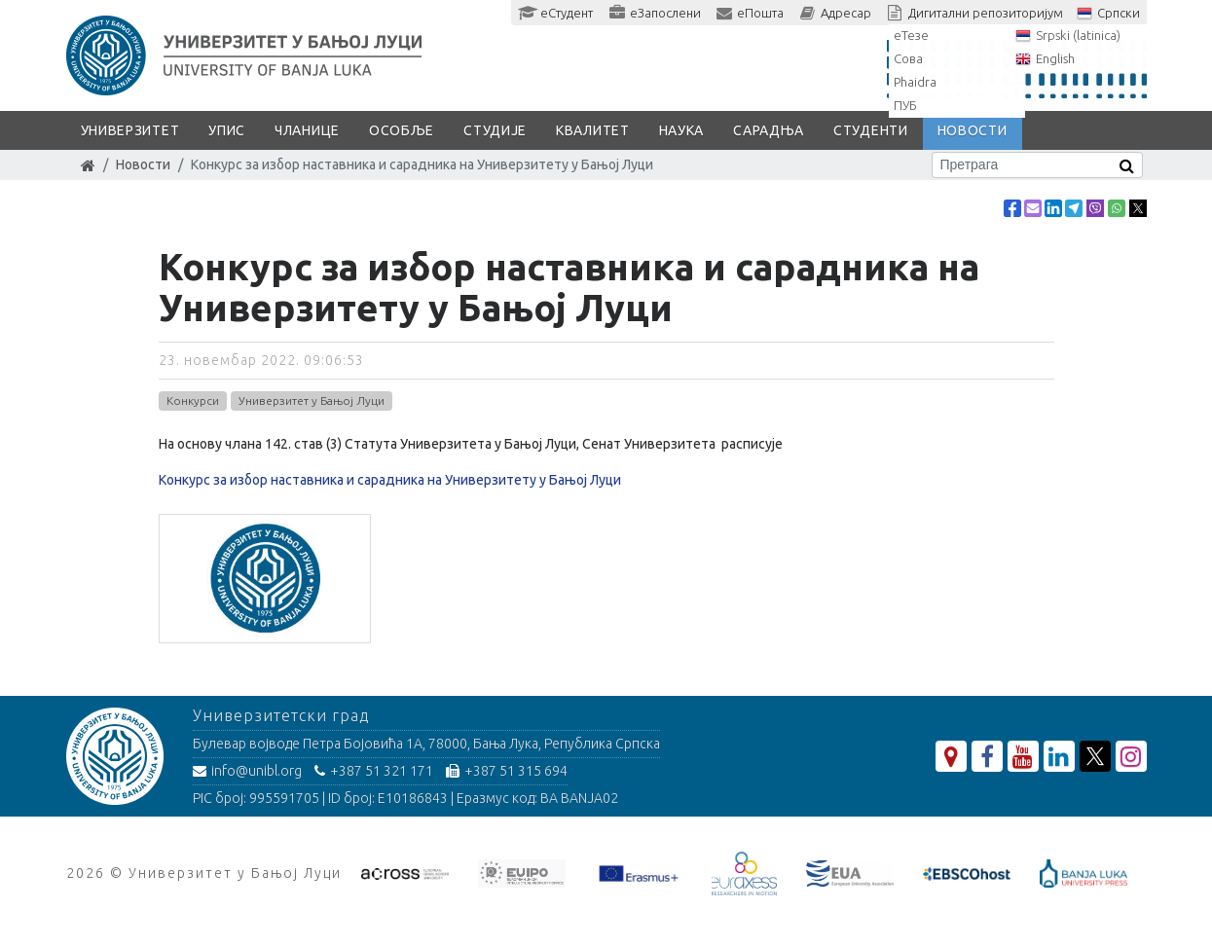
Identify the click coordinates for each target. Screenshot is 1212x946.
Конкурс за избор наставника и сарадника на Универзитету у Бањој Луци (390, 480)
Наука (682, 130)
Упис (226, 130)
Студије (495, 130)
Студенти (870, 130)
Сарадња (768, 130)
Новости (972, 130)
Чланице (307, 130)
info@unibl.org (247, 771)
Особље (401, 130)
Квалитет (593, 130)
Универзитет (130, 130)
